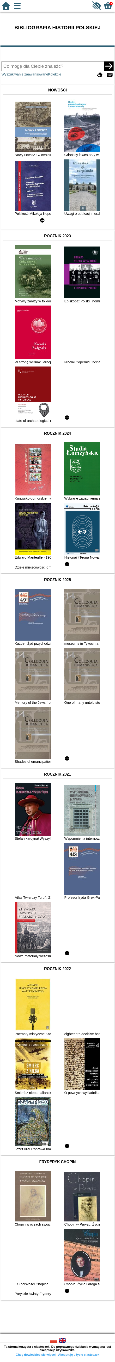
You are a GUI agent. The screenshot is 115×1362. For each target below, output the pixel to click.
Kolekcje (54, 74)
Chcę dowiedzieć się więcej (35, 1354)
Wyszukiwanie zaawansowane (24, 74)
